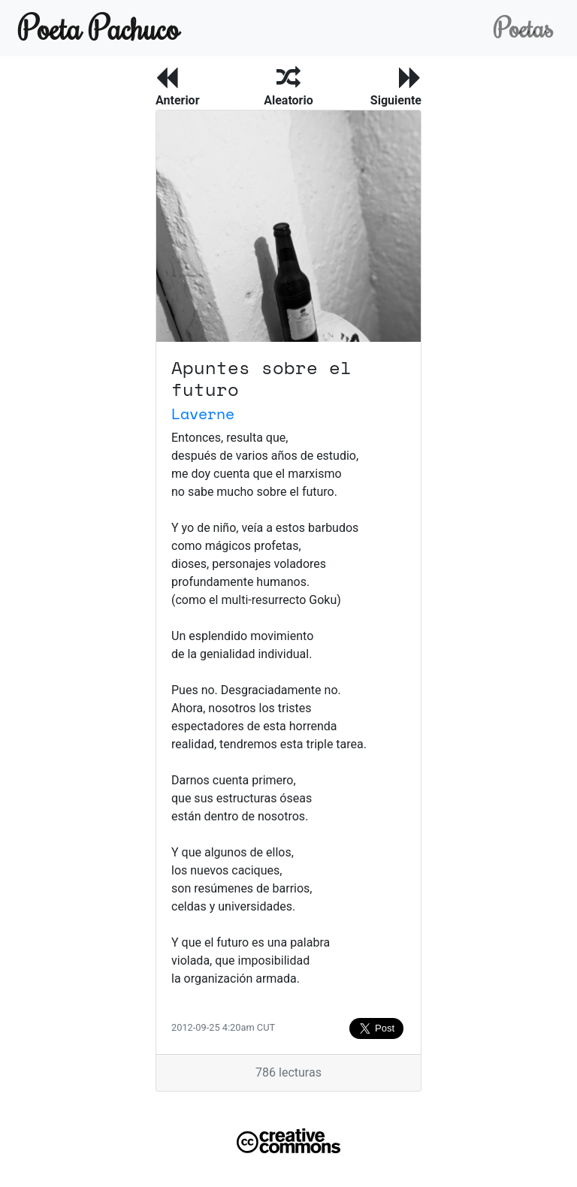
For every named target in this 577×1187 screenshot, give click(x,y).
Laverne (202, 413)
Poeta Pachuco (99, 27)
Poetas (523, 27)
